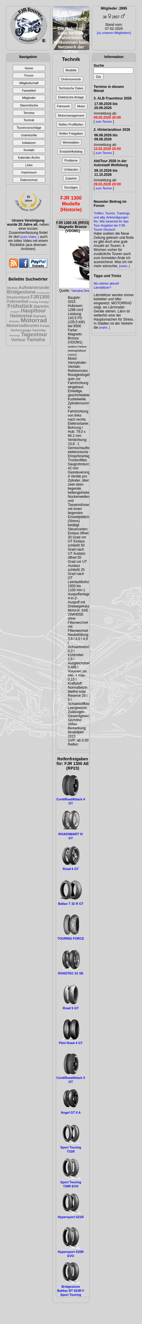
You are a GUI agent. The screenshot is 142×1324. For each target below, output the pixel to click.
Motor (81, 106)
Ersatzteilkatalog (70, 151)
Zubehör (71, 178)
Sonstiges (71, 187)
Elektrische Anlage (71, 97)
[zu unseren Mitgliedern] (114, 33)
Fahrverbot (17, 301)
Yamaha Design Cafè (86, 290)
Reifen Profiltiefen (71, 124)
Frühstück (20, 306)
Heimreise (21, 315)
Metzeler (14, 321)
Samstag (38, 330)
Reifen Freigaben (71, 133)
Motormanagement (71, 115)
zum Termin (104, 121)
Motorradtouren (23, 325)
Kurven (39, 316)
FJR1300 (40, 296)
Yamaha (35, 339)
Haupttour (33, 311)
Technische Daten (71, 88)
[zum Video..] (30, 236)
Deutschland (18, 297)
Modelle (71, 70)
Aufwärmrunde (34, 287)
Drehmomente (71, 79)
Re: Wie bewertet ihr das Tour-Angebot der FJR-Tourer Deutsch (111, 225)
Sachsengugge (21, 330)
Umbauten (71, 169)
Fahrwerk (63, 106)
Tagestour (34, 334)
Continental (43, 293)
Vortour (18, 339)
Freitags (44, 302)
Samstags (14, 335)
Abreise (12, 288)
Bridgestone (21, 292)
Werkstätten (71, 142)
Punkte (45, 326)
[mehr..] (124, 266)
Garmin (41, 306)
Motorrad (34, 320)
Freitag (33, 302)
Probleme (71, 160)
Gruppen (15, 311)
